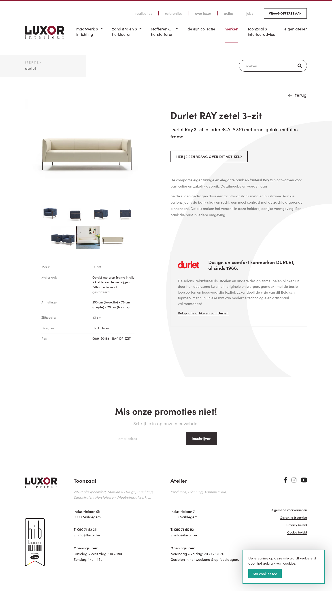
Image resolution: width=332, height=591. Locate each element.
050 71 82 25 (87, 529)
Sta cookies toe (265, 573)
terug (301, 94)
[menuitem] (89, 34)
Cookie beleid (297, 533)
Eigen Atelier (295, 29)
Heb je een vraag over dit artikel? (209, 156)
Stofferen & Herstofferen (162, 31)
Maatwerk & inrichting (87, 31)
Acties (229, 13)
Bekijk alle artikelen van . (203, 312)
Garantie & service (293, 518)
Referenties (173, 13)
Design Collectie (201, 29)
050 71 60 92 (184, 529)
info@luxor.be (88, 534)
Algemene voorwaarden (289, 510)
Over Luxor (203, 13)
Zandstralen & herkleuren (124, 31)
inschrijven (201, 438)
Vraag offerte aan (285, 13)
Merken (231, 29)
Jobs (249, 13)
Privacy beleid (296, 525)
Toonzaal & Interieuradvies (261, 31)
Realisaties (143, 13)
